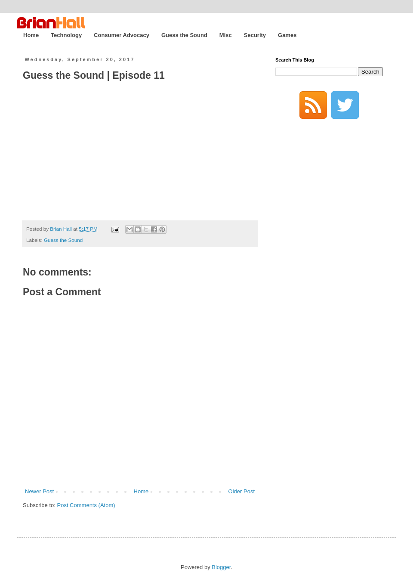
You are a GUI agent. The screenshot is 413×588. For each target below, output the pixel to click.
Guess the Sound (184, 35)
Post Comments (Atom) (86, 505)
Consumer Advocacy (121, 35)
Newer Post (39, 491)
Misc (225, 35)
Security (255, 35)
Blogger (221, 567)
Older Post (241, 491)
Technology (66, 35)
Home (31, 35)
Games (287, 35)
